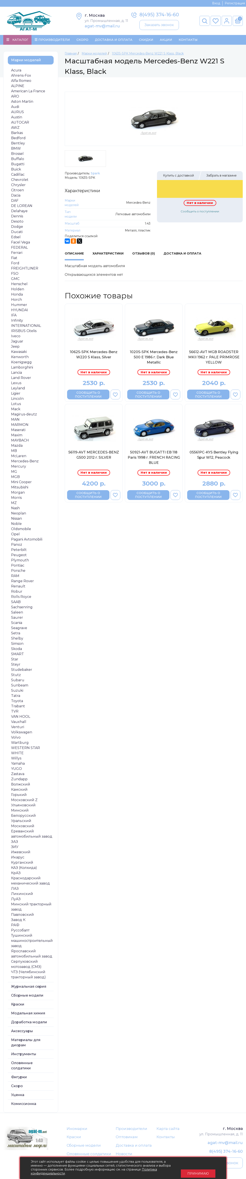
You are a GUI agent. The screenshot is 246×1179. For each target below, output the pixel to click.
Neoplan (18, 515)
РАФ (15, 926)
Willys (16, 759)
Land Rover (21, 379)
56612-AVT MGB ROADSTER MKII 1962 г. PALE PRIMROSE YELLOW (213, 358)
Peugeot (19, 556)
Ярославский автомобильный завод (31, 955)
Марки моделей (26, 61)
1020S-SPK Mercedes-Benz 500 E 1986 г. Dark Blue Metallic (154, 358)
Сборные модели (27, 997)
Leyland (18, 389)
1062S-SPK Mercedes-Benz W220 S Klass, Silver (93, 355)
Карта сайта (168, 1130)
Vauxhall (18, 723)
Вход (216, 3)
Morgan (18, 494)
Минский (20, 812)
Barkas (17, 134)
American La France (28, 92)
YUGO (16, 770)
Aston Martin (22, 103)
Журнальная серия (28, 988)
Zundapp (19, 780)
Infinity (17, 322)
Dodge (17, 228)
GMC (15, 280)
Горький (19, 796)
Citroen (17, 191)
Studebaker (21, 671)
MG (14, 473)
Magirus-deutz (24, 415)
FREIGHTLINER (24, 270)
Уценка (17, 1096)
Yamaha (18, 765)
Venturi (17, 728)
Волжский (20, 786)
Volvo (16, 739)
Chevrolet (19, 181)
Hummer (19, 306)
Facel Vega (20, 243)
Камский (19, 791)
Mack (15, 410)
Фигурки (19, 1078)
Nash (15, 509)
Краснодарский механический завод (30, 882)
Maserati (18, 431)
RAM (15, 577)
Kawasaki (19, 353)
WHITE (17, 754)
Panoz (16, 546)
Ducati (17, 233)
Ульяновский (23, 806)
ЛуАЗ (16, 900)
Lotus (16, 405)
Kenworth (20, 358)
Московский (22, 827)
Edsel (16, 238)
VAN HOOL (20, 718)
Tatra (15, 697)
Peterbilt (19, 551)
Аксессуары (22, 1032)
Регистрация (235, 3)
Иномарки (77, 1130)
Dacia (15, 197)
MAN (15, 421)
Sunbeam (19, 687)
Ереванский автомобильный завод (31, 835)
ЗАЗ (14, 843)
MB (14, 452)
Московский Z (24, 801)
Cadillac (18, 176)
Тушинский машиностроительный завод (32, 942)
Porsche (18, 572)
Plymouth (20, 561)
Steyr (15, 666)
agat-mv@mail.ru (102, 26)
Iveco (15, 337)
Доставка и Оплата (113, 40)
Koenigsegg (21, 363)
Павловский (22, 916)
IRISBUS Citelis (23, 332)
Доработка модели (29, 1023)
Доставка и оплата (134, 1147)
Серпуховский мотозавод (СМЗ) (26, 965)
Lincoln (17, 400)
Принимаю (198, 1168)
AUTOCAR (20, 124)
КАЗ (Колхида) (24, 869)
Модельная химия (28, 1014)
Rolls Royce (21, 598)
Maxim (16, 436)
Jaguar (17, 343)
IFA (14, 316)
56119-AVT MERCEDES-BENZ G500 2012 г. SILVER (93, 456)
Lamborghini (22, 369)
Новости (124, 1156)
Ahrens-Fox (21, 77)
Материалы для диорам (25, 1043)
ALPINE (17, 87)
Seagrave (19, 629)
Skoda (16, 650)
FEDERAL (19, 249)
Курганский (22, 864)
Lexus (16, 384)
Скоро (82, 40)
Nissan (16, 520)
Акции (166, 40)
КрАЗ (16, 874)
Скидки (146, 40)
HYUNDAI (19, 311)
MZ (14, 504)
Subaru (17, 681)
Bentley (18, 144)
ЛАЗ (15, 890)
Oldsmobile (21, 530)
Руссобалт (20, 931)
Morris (16, 499)
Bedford (18, 139)
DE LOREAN (21, 207)
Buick (16, 171)
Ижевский (20, 853)
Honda (17, 296)
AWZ (15, 129)
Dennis (17, 217)
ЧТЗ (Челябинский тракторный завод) (28, 976)
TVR (14, 713)
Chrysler (18, 186)
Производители (131, 1130)
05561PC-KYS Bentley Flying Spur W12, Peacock (214, 456)
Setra (15, 634)
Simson (17, 645)
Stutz (16, 676)
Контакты (188, 40)
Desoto (17, 223)
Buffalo (17, 160)
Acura (16, 71)
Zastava (17, 775)
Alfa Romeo (21, 82)
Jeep (15, 348)
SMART (17, 655)
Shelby (17, 640)
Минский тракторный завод (31, 908)
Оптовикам (127, 1139)
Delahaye (19, 212)
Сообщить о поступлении (200, 212)
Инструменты (23, 1055)
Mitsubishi (19, 488)
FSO (14, 275)
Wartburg (20, 744)
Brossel (17, 155)
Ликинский (22, 895)
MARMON (19, 426)
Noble (16, 525)
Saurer (17, 619)
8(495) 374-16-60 (159, 15)
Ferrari (16, 254)
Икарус (17, 859)
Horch (16, 301)
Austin (16, 118)
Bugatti (17, 165)
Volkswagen (21, 733)
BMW (16, 150)
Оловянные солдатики (22, 1067)
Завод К (18, 921)
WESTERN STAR (25, 749)
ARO (15, 98)
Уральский (21, 822)
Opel (15, 535)
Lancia (16, 374)
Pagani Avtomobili (26, 541)
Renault (18, 587)
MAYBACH (20, 442)
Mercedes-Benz (25, 462)
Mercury (18, 468)
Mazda (17, 447)
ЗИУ (14, 848)
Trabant (18, 707)
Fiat (14, 259)
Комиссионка (23, 1105)
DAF (14, 202)
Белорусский (23, 817)
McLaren (18, 457)
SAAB (16, 603)
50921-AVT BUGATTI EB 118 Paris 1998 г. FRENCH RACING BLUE (154, 459)
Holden (17, 290)
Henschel (19, 285)
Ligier (15, 395)
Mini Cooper (21, 483)
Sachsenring (22, 608)
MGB (15, 478)
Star (14, 660)
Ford (15, 264)
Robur (16, 593)
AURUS (17, 113)
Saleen (17, 614)
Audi (15, 108)
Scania (16, 624)
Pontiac (17, 567)
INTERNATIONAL (26, 327)
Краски (17, 1006)
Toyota (17, 702)
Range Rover (22, 582)
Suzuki (17, 692)
